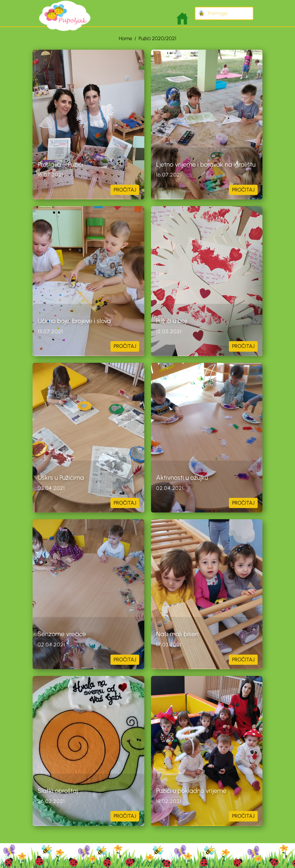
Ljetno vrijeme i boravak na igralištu (205, 164)
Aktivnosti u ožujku (182, 477)
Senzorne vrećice (62, 634)
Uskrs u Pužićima (61, 477)
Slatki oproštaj (58, 790)
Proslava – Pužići (60, 164)
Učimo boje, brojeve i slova (74, 321)
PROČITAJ (125, 190)
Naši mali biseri (177, 634)
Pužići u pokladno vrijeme (191, 790)
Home (125, 38)
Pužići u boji (171, 321)
